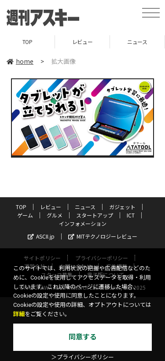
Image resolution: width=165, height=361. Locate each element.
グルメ (54, 215)
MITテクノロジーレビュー (102, 236)
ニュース (137, 41)
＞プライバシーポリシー (82, 357)
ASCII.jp (41, 236)
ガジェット (122, 206)
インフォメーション (82, 223)
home (20, 61)
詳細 (19, 314)
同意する (83, 337)
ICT (131, 215)
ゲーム (25, 215)
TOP (27, 41)
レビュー (82, 41)
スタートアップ (94, 215)
